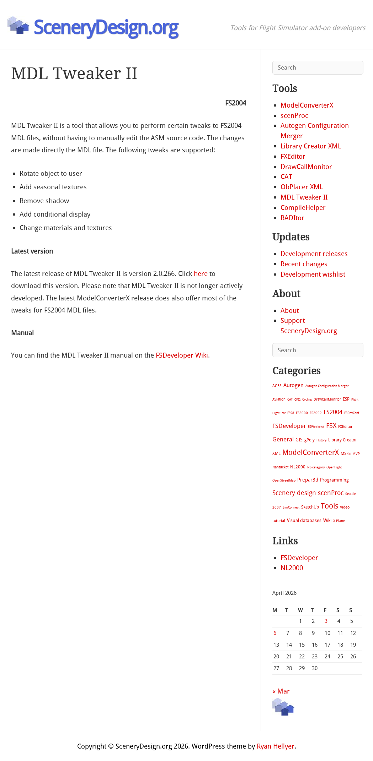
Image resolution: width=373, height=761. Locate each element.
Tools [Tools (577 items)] (329, 506)
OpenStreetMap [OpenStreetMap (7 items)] (283, 480)
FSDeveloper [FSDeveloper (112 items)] (289, 425)
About (290, 310)
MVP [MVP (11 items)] (356, 453)
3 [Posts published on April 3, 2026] (326, 621)
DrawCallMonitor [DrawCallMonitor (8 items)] (327, 399)
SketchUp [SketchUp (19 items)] (310, 507)
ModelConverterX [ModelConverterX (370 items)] (310, 452)
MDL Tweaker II (304, 197)
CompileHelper (303, 207)
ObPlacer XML (302, 187)
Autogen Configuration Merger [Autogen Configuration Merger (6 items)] (327, 386)
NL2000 (292, 568)
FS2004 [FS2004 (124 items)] (333, 411)
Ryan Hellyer (275, 746)
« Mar (281, 691)
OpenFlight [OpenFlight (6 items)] (334, 467)
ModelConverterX (307, 105)
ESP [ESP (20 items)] (346, 399)
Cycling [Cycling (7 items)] (307, 399)
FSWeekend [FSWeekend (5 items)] (316, 427)
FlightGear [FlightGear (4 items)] (279, 413)
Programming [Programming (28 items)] (334, 480)
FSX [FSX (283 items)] (331, 426)
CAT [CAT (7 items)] (290, 399)
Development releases (314, 254)
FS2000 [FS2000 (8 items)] (302, 413)
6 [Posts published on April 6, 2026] (274, 633)
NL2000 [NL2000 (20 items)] (297, 466)
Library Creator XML (311, 146)
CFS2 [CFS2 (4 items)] (297, 399)
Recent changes (304, 264)
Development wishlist (313, 274)
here (201, 274)
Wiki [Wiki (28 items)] (327, 520)
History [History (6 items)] (321, 440)
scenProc (294, 116)
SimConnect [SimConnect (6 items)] (291, 507)
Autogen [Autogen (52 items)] (293, 385)
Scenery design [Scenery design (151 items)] (294, 493)
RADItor (292, 218)
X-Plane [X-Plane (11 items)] (339, 520)
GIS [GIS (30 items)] (299, 439)
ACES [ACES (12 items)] (277, 386)
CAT (286, 177)
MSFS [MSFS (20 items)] (346, 453)
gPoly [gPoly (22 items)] (309, 439)
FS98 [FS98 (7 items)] (290, 413)
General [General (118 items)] (283, 439)
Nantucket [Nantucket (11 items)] (280, 467)
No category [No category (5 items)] (316, 467)
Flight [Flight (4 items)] (354, 399)
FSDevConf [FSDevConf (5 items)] (351, 413)
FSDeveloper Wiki (182, 355)
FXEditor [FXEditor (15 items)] (345, 426)
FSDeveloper (299, 558)
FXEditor (293, 156)
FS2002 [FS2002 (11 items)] (316, 413)
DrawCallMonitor (306, 167)
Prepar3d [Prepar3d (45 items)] (307, 480)
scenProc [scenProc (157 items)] (330, 493)
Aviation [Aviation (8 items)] (279, 399)
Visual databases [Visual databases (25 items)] (304, 520)
